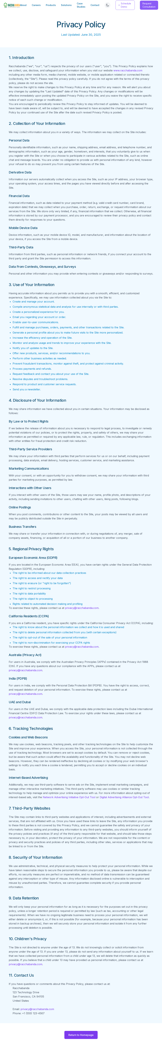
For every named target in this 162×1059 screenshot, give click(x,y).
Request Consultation (149, 5)
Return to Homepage (81, 1035)
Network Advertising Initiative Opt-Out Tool (69, 797)
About (23, 5)
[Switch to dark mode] (107, 5)
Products (51, 5)
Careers (36, 5)
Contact (95, 5)
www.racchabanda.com (127, 70)
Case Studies (81, 5)
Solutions (66, 5)
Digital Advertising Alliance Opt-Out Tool (124, 797)
